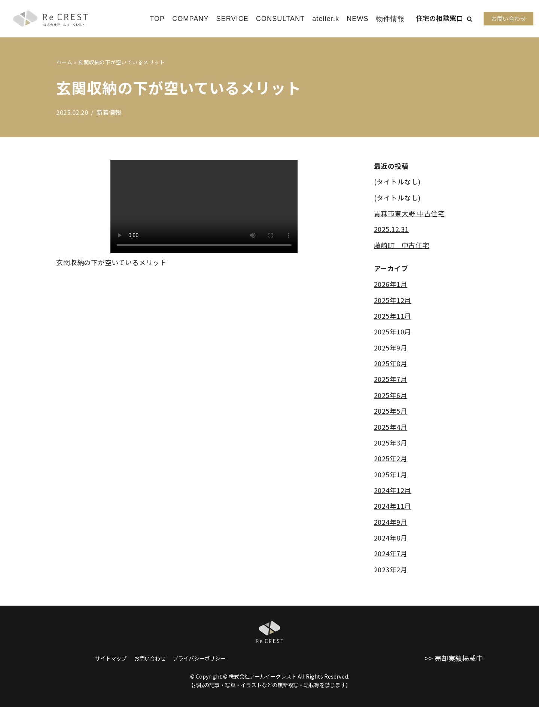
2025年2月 (391, 458)
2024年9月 (391, 522)
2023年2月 (391, 570)
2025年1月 (391, 474)
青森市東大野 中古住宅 (409, 213)
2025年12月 (392, 300)
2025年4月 (391, 427)
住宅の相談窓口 (439, 18)
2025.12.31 (391, 229)
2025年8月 (391, 363)
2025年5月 (391, 411)
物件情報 (390, 18)
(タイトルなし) (397, 181)
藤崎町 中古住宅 (401, 245)
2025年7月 (391, 379)
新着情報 (109, 112)
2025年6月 (391, 395)
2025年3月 (391, 442)
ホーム (64, 62)
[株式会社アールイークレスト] (50, 18)
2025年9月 (391, 347)
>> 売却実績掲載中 (454, 658)
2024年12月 (392, 490)
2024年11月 (392, 506)
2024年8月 (391, 538)
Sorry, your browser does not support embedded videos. (204, 206)
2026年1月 (391, 284)
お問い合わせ (508, 18)
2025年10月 (392, 332)
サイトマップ (111, 658)
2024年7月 (391, 553)
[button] (469, 19)
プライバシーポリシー (199, 658)
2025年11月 (392, 316)
